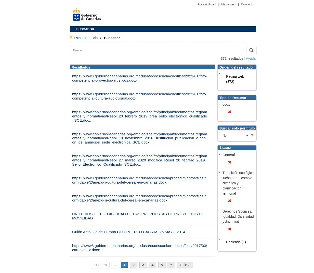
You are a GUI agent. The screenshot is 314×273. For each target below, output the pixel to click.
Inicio (94, 38)
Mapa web (228, 4)
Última (185, 265)
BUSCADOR (85, 29)
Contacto (247, 4)
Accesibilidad (207, 4)
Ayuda (251, 58)
